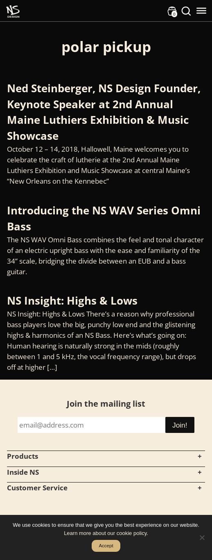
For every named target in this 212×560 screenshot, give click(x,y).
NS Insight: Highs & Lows (72, 300)
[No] (202, 537)
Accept (106, 545)
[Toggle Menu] (201, 11)
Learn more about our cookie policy (105, 533)
